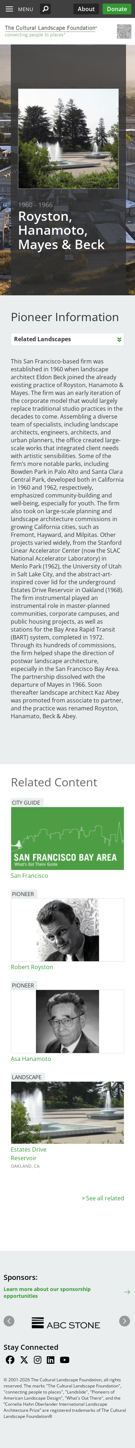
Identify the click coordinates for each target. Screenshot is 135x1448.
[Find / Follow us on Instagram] (37, 1361)
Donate (117, 9)
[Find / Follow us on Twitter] (24, 1361)
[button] (45, 9)
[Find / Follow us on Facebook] (10, 1361)
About (86, 9)
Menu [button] (25, 9)
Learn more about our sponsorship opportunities (47, 1292)
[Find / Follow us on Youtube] (64, 1361)
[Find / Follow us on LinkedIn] (50, 1361)
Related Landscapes (42, 339)
